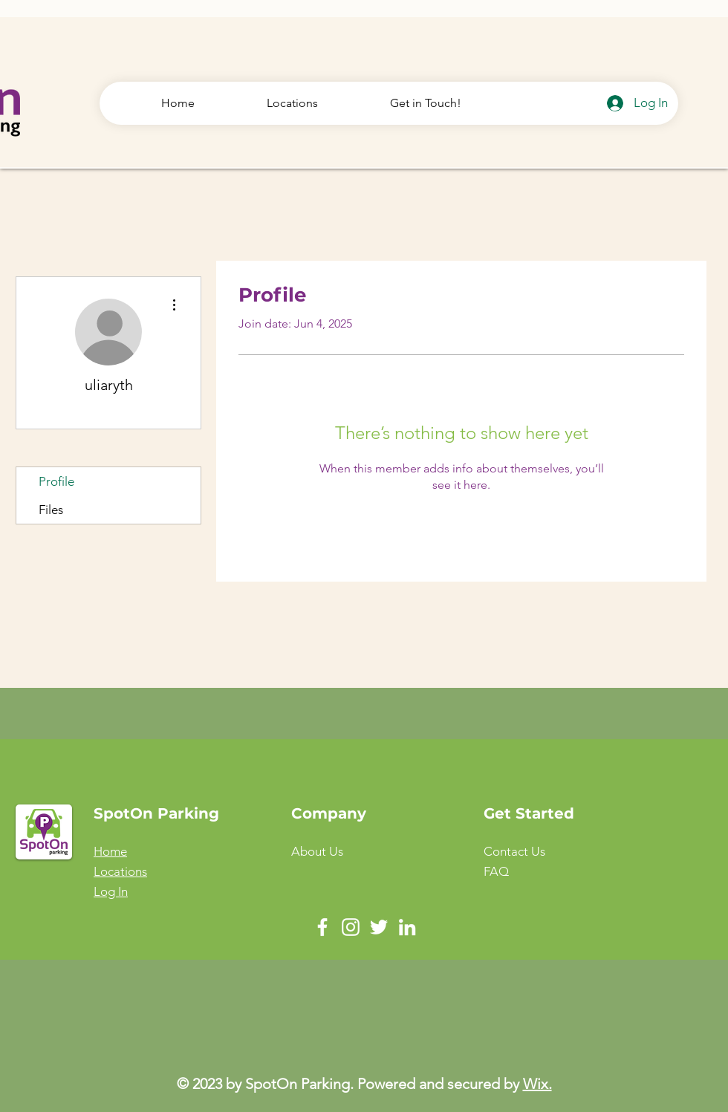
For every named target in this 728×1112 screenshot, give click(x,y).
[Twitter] (379, 927)
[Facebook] (322, 927)
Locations (120, 871)
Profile (56, 481)
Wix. (537, 1084)
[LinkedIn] (407, 927)
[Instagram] (351, 927)
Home (110, 851)
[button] (514, 851)
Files (51, 509)
